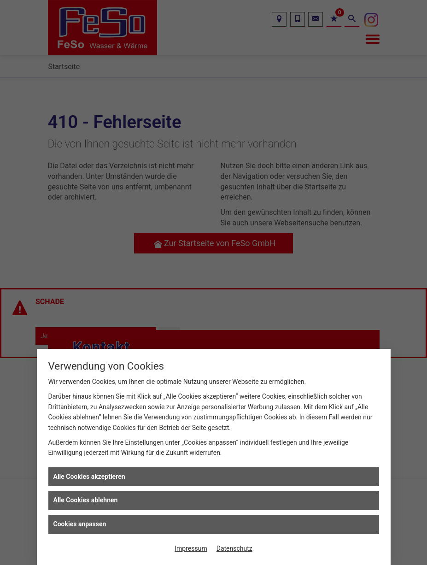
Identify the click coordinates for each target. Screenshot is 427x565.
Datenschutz (234, 548)
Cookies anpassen (79, 524)
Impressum (191, 548)
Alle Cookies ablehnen (85, 500)
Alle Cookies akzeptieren (89, 476)
